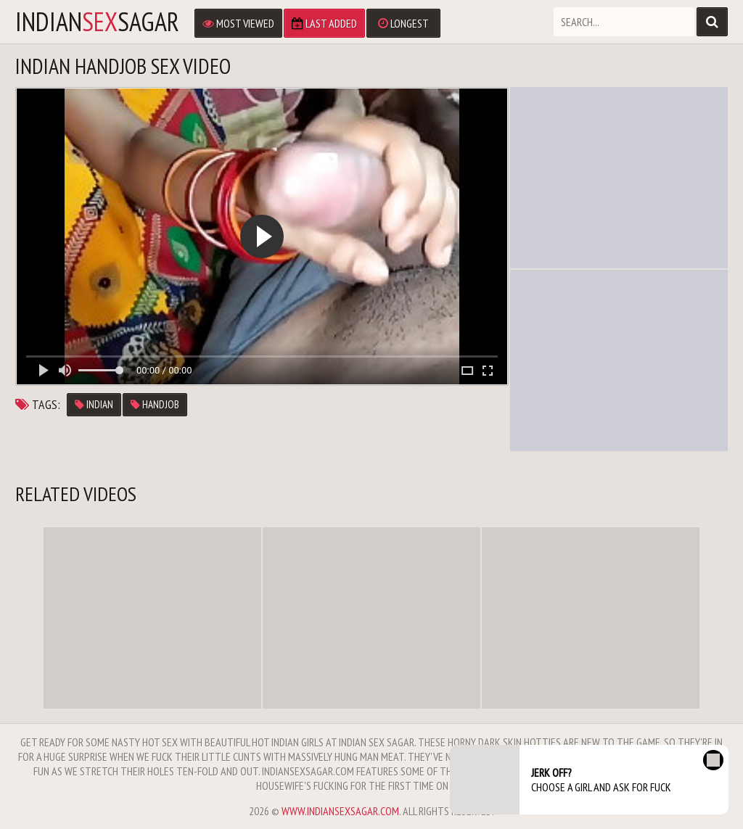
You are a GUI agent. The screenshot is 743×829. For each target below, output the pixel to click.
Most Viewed (238, 23)
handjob (155, 404)
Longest (403, 23)
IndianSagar (97, 21)
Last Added (324, 23)
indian (94, 404)
